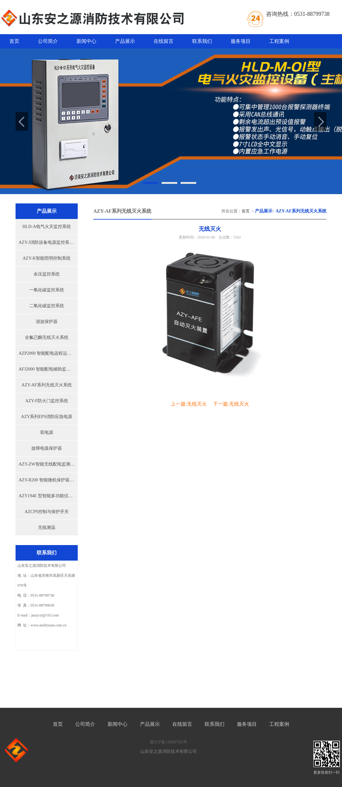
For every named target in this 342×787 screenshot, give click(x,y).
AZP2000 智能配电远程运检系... (48, 353)
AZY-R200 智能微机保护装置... (48, 480)
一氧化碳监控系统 (46, 290)
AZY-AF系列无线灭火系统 (46, 385)
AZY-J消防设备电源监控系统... (48, 242)
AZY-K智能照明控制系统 (47, 258)
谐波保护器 (47, 321)
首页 (14, 41)
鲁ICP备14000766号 (168, 742)
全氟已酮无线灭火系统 (46, 337)
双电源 (46, 432)
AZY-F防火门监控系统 (46, 400)
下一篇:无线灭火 (231, 404)
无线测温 (46, 527)
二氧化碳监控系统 (46, 305)
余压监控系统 (47, 274)
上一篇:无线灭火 (189, 404)
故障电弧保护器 (46, 448)
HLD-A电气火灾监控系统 (46, 226)
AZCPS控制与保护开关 (47, 511)
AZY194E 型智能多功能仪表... (47, 496)
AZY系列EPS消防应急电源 (46, 416)
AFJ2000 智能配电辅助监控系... (48, 369)
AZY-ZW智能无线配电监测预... (48, 464)
